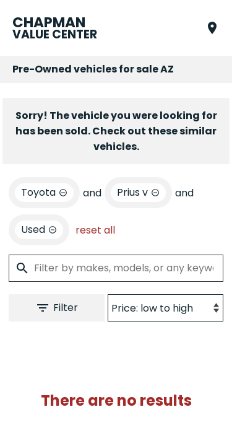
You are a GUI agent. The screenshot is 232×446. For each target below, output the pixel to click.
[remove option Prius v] (138, 192)
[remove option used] (39, 230)
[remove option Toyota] (44, 192)
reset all (95, 230)
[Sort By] (165, 307)
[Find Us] (212, 28)
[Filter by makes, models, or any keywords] (116, 268)
